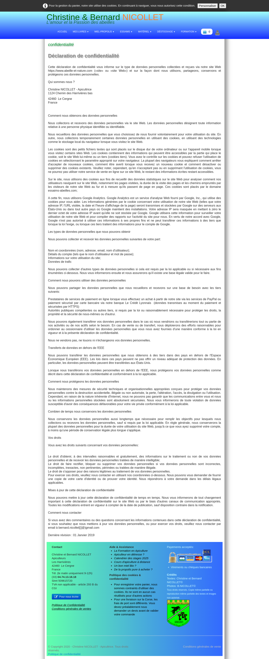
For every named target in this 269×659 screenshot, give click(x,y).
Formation (189, 31)
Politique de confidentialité (64, 654)
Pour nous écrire (66, 596)
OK (223, 5)
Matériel (145, 31)
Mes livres (81, 31)
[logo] (106, 19)
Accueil (62, 31)
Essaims (126, 31)
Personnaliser (207, 5)
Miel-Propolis (104, 31)
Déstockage (166, 31)
